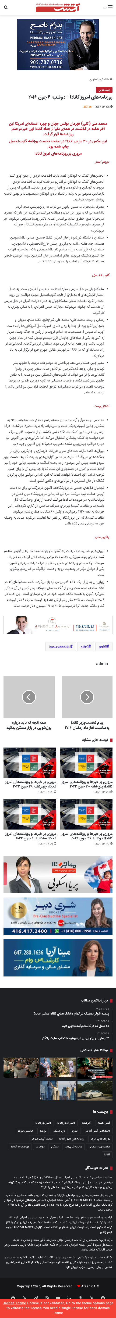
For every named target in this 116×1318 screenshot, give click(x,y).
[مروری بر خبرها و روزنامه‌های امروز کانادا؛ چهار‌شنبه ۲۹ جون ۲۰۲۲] (30, 763)
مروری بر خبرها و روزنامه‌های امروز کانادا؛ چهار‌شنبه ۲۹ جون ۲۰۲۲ (30, 784)
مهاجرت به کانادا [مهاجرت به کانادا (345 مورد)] (20, 1146)
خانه (108, 79)
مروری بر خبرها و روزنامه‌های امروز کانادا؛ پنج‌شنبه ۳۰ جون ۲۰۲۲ (86, 784)
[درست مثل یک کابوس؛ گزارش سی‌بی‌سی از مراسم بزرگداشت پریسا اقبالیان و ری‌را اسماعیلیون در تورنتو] (57, 1067)
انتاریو (103, 646)
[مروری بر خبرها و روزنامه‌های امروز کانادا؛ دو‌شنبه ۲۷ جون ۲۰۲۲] (86, 814)
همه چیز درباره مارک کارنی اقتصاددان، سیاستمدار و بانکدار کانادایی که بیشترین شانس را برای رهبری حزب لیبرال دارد (59, 1265)
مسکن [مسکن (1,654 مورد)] (55, 1146)
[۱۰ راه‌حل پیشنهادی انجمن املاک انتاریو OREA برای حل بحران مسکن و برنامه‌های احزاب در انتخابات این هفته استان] (57, 1091)
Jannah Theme (14, 1303)
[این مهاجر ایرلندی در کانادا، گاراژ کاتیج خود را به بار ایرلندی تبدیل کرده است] (94, 1068)
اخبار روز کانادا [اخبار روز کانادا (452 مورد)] (43, 1123)
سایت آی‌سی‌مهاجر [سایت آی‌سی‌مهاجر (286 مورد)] (42, 1138)
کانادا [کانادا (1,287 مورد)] (107, 1154)
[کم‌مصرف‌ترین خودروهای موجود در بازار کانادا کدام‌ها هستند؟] (94, 1091)
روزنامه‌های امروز (59, 646)
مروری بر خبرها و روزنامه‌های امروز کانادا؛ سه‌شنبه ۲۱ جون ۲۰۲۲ (30, 836)
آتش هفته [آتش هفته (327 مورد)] (104, 1123)
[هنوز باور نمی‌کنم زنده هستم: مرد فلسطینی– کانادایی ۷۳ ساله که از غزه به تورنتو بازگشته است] (21, 1068)
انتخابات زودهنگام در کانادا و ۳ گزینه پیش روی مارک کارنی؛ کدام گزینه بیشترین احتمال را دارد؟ (60, 1185)
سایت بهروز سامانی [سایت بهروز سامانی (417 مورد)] (99, 1146)
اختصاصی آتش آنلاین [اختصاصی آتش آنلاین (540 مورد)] (97, 1131)
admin (102, 664)
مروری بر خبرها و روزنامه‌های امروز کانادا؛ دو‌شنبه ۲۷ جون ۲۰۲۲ (86, 836)
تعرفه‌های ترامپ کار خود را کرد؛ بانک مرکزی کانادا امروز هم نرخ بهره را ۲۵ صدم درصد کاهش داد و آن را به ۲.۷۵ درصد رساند (58, 1204)
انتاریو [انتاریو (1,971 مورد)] (74, 1131)
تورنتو (84, 646)
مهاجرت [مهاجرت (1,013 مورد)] (40, 1146)
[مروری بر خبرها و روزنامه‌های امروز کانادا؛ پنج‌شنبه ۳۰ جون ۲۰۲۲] (86, 763)
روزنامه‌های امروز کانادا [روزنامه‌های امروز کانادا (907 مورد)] (71, 1138)
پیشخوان (95, 79)
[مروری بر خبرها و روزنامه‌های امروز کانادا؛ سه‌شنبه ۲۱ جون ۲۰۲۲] (30, 814)
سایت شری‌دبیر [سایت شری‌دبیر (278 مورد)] (73, 1146)
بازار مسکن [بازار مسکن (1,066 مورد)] (59, 1131)
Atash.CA (88, 1286)
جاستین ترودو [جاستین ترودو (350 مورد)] (25, 1131)
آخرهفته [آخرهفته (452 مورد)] (86, 1123)
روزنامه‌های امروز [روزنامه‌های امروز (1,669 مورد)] (100, 1138)
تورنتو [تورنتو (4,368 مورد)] (43, 1131)
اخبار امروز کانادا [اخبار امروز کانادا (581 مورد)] (66, 1123)
